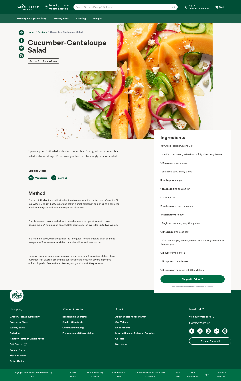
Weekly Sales (17, 327)
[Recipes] (97, 18)
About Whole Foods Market (130, 316)
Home (31, 32)
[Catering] (81, 18)
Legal (206, 374)
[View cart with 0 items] (219, 7)
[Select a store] (56, 7)
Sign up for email (210, 341)
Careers (119, 338)
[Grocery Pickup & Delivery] (32, 18)
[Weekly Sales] (61, 18)
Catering (15, 333)
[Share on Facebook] (21, 40)
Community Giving (73, 327)
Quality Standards (72, 322)
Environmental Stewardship (78, 333)
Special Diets (17, 350)
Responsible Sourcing (74, 316)
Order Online (17, 361)
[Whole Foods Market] (28, 7)
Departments (122, 327)
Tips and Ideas (18, 355)
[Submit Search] (173, 7)
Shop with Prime (192, 279)
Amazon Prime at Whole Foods (27, 338)
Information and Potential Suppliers (135, 333)
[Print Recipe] (21, 55)
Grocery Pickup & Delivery (25, 316)
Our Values (121, 322)
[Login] (197, 7)
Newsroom (121, 344)
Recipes (42, 32)
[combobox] (120, 7)
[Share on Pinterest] (21, 32)
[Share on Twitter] (21, 48)
